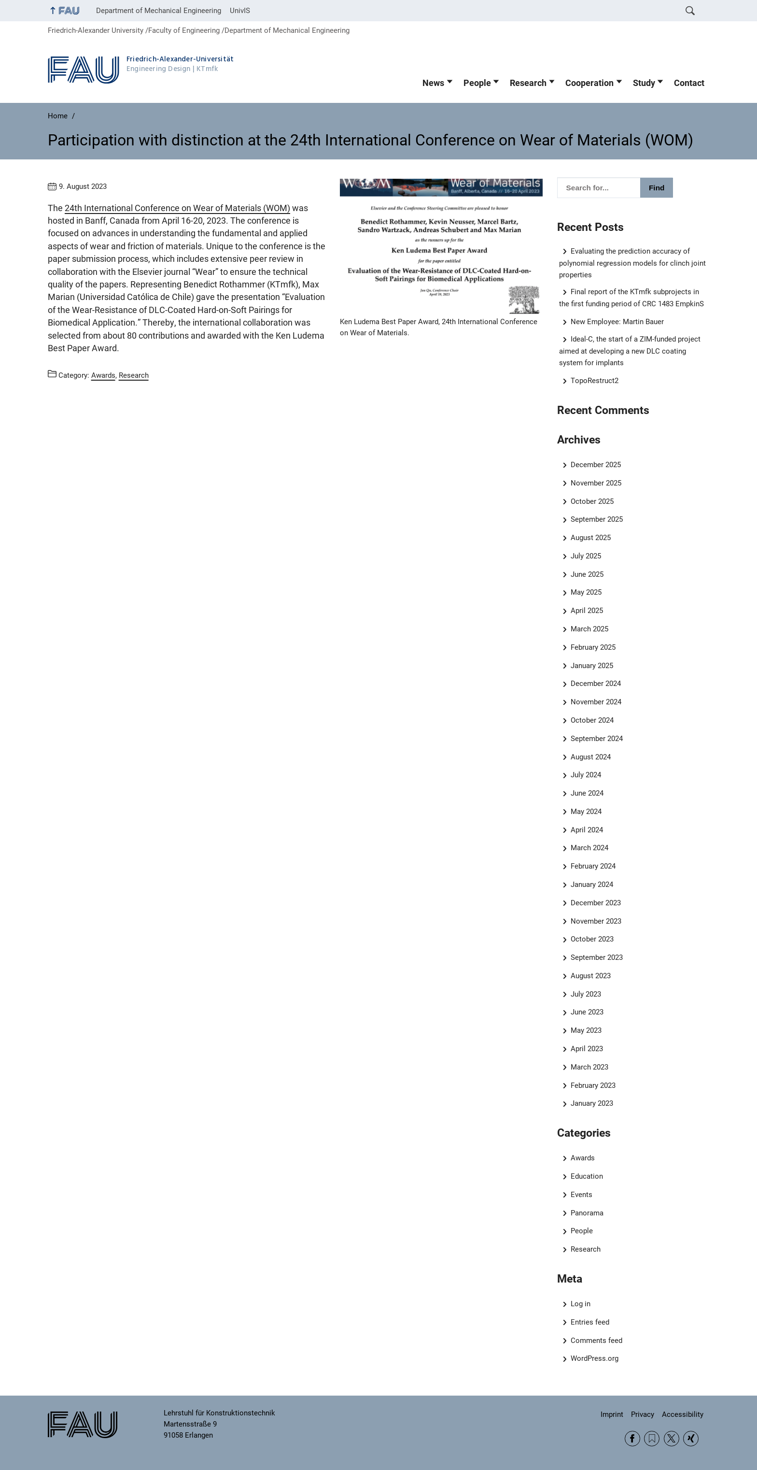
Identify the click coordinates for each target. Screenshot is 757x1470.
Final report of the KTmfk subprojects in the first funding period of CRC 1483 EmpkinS (631, 297)
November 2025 (596, 483)
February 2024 (593, 866)
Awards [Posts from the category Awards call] (103, 375)
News (433, 83)
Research (528, 83)
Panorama (587, 1213)
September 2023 (597, 957)
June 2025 (587, 574)
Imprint (612, 1414)
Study (644, 83)
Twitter (671, 1438)
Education (587, 1176)
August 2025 (591, 537)
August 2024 (591, 757)
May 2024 (586, 811)
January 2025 (592, 665)
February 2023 (593, 1085)
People (477, 83)
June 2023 (587, 1012)
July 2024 (586, 775)
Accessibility (682, 1414)
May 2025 (586, 592)
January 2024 (592, 884)
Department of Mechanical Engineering (158, 10)
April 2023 (587, 1048)
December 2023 (596, 903)
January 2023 (592, 1103)
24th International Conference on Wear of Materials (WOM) (177, 208)
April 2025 (587, 610)
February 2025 (593, 647)
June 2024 (587, 793)
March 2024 (589, 847)
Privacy (642, 1414)
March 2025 (589, 629)
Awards (583, 1158)
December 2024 (596, 683)
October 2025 (592, 501)
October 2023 (592, 939)
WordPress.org (594, 1358)
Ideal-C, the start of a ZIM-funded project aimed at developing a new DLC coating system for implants (630, 351)
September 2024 (597, 738)
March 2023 (589, 1067)
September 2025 (597, 519)
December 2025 (596, 464)
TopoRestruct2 (594, 380)
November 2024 (596, 702)
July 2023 (586, 994)
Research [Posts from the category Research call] (134, 375)
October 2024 (592, 720)
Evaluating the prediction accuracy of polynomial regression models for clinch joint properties (632, 263)
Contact (689, 83)
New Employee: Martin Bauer (617, 321)
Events (581, 1194)
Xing (691, 1438)
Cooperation (589, 83)
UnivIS (240, 10)
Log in (580, 1303)
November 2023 (596, 921)
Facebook (632, 1438)
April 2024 (587, 830)
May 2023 (586, 1030)
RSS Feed (651, 1438)
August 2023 (591, 975)
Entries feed (590, 1322)
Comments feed (596, 1340)
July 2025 (586, 556)
